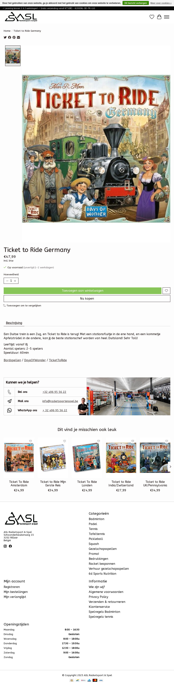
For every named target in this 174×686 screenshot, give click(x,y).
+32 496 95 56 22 (54, 392)
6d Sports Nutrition (102, 573)
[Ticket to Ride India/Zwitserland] (121, 458)
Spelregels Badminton (104, 611)
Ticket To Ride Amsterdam (19, 483)
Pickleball (96, 539)
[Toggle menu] (166, 17)
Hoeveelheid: (11, 274)
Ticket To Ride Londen (87, 483)
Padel (93, 524)
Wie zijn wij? (97, 587)
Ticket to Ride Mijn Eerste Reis (53, 483)
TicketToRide (58, 360)
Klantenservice (99, 607)
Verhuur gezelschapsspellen (109, 568)
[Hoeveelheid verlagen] (7, 280)
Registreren (12, 587)
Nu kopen (87, 298)
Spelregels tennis (101, 616)
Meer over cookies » (161, 3)
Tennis (93, 529)
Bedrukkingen (98, 559)
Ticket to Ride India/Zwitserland (121, 483)
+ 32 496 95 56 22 (54, 410)
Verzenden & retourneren (107, 602)
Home (7, 30)
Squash (94, 544)
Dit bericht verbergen (136, 3)
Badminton (96, 519)
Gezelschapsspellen (103, 549)
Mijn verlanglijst (15, 597)
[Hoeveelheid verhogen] (15, 280)
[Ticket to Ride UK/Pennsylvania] (155, 458)
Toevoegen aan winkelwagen (82, 290)
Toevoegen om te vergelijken (22, 305)
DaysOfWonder (35, 360)
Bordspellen (12, 360)
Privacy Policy (98, 597)
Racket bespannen (102, 563)
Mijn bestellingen (16, 592)
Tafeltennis (97, 534)
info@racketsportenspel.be (60, 401)
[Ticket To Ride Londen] (87, 458)
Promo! (94, 554)
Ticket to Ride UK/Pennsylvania (155, 483)
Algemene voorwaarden (106, 592)
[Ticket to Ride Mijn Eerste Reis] (53, 458)
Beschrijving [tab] (14, 322)
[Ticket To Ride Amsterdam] (19, 458)
